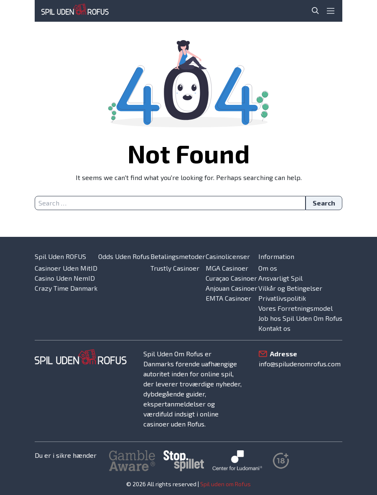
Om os (267, 268)
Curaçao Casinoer (231, 278)
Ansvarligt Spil (280, 278)
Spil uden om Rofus (225, 483)
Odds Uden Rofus (124, 256)
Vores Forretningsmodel (295, 308)
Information (276, 256)
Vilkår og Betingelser (290, 288)
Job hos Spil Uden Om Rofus (300, 318)
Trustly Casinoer (174, 268)
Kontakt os (274, 328)
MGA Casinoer (227, 268)
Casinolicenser (228, 256)
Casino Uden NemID (65, 278)
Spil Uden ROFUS (60, 256)
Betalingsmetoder (177, 256)
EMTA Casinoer (228, 298)
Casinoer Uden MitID (66, 268)
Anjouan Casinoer (231, 288)
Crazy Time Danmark (66, 288)
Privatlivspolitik (282, 298)
